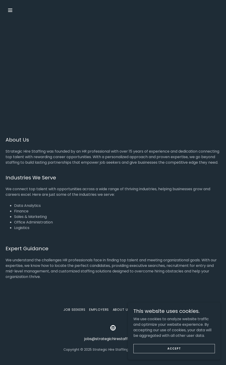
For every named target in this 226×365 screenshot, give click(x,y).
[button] (30, 10)
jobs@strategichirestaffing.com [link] (113, 338)
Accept (174, 348)
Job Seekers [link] (74, 309)
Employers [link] (99, 309)
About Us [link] (121, 309)
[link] (113, 327)
